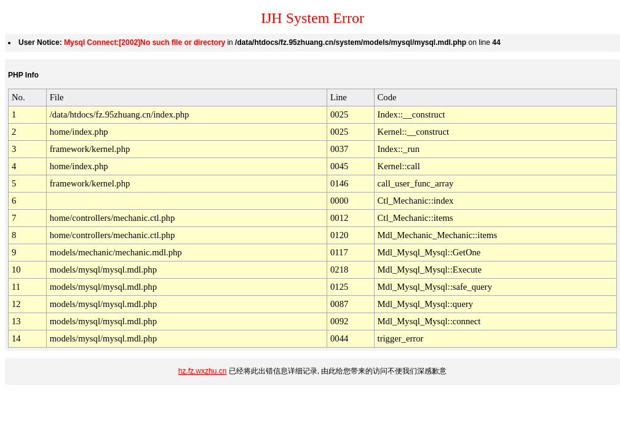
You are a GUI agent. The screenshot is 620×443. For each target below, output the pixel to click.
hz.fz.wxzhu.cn (202, 371)
